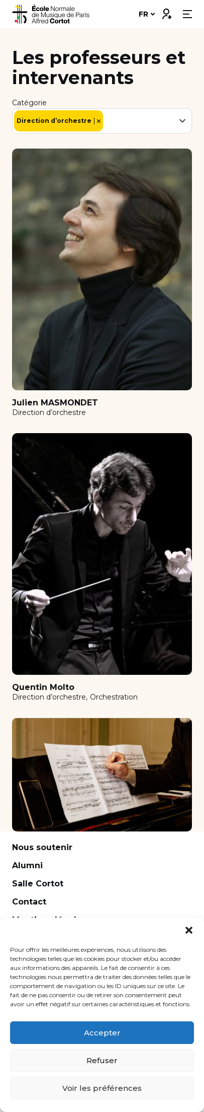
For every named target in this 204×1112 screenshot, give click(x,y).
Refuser (102, 1060)
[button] (189, 930)
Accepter (102, 1032)
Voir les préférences (102, 1088)
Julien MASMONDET (55, 402)
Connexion (166, 11)
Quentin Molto (43, 687)
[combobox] (102, 120)
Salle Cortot (37, 883)
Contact (29, 902)
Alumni (27, 865)
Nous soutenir (42, 847)
